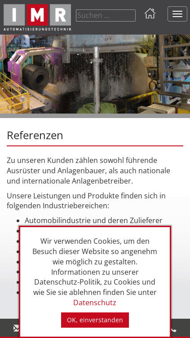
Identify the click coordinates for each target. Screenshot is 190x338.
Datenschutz (94, 302)
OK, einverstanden (95, 320)
